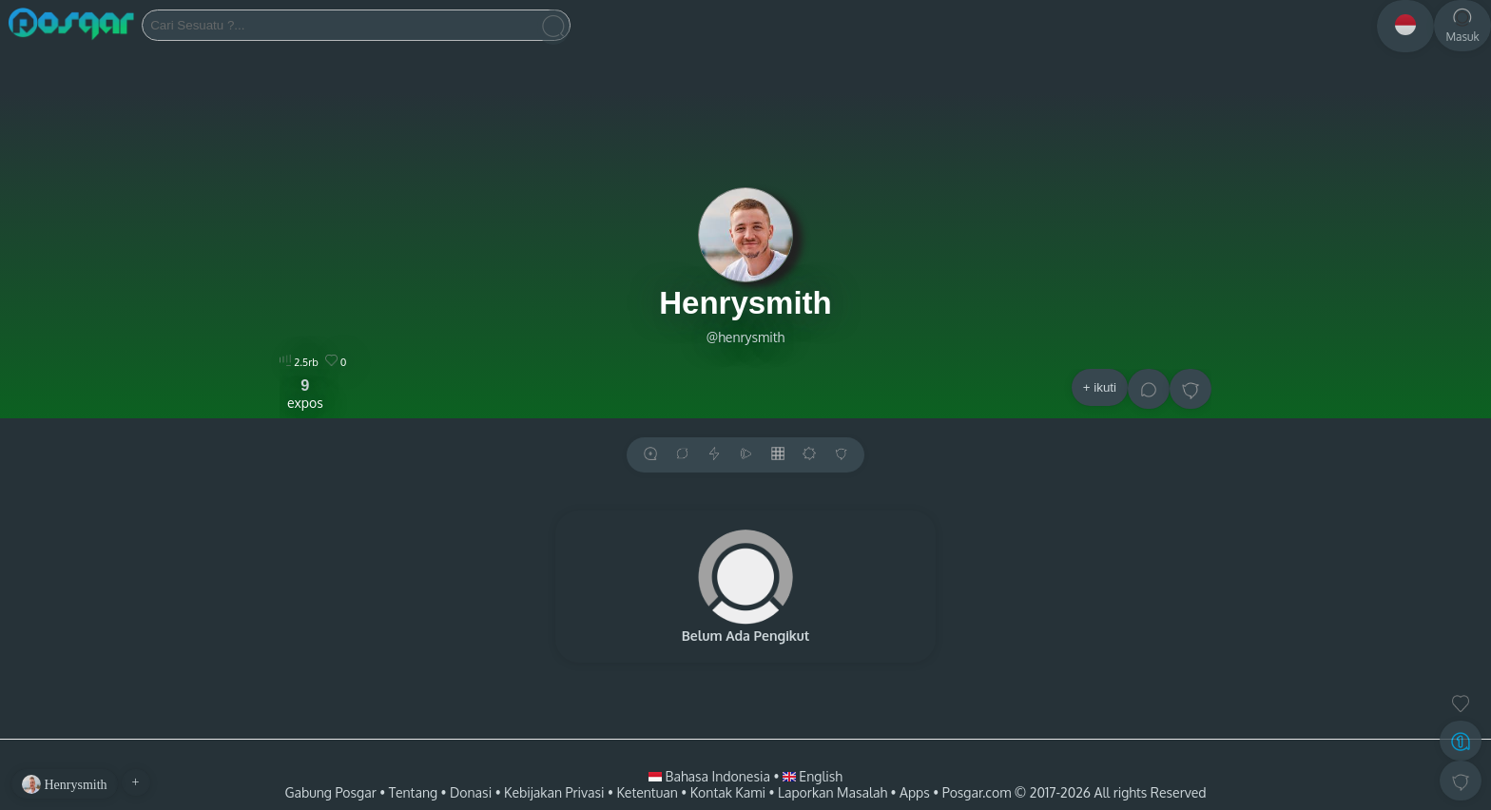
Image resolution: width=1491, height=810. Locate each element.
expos (305, 393)
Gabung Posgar (330, 792)
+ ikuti (1099, 387)
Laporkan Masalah (832, 792)
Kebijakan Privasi (554, 792)
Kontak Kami (727, 792)
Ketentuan (646, 792)
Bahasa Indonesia (711, 776)
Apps (915, 792)
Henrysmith (745, 302)
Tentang (413, 792)
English (812, 776)
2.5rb (299, 362)
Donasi (471, 792)
